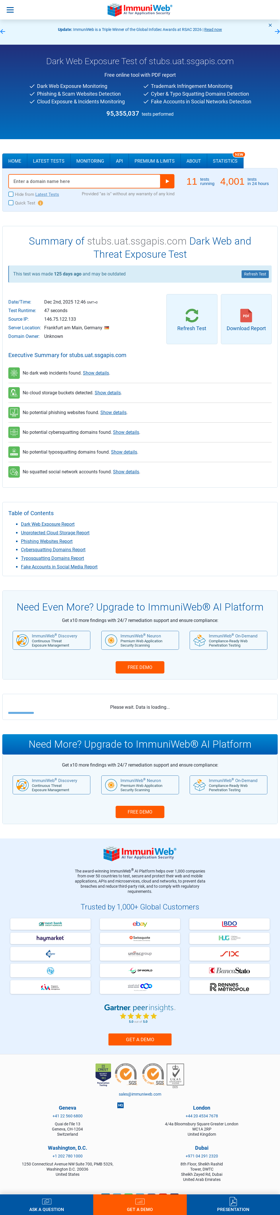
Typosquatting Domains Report (52, 558)
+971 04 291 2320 (202, 1156)
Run (167, 181)
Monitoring (90, 161)
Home (14, 161)
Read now (213, 29)
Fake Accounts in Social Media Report (59, 567)
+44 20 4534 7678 (202, 1116)
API (119, 161)
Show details (96, 373)
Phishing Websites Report (47, 541)
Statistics (228, 158)
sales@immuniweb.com (140, 1094)
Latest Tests (49, 161)
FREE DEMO (140, 667)
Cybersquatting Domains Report (53, 549)
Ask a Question (46, 1209)
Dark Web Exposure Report (48, 524)
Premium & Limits (155, 161)
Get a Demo (140, 1039)
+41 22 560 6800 (67, 1116)
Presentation (233, 1209)
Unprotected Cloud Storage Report (55, 532)
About (193, 161)
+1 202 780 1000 (67, 1156)
